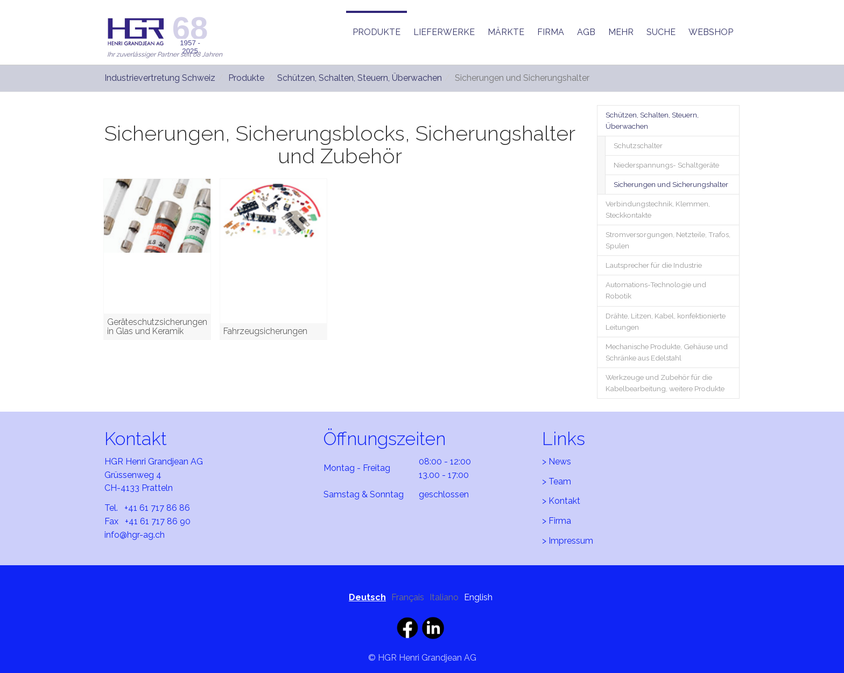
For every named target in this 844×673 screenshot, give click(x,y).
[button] (376, 32)
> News (556, 461)
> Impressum (567, 541)
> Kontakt (561, 501)
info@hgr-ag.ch (134, 535)
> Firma (556, 521)
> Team (556, 481)
